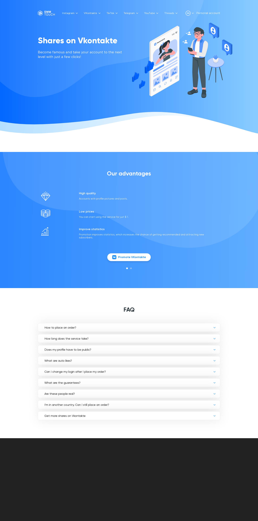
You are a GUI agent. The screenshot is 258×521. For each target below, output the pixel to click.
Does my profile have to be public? (67, 350)
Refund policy (139, 468)
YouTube (149, 13)
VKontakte (90, 13)
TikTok (110, 13)
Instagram (68, 13)
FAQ (105, 457)
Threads (169, 13)
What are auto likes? (58, 361)
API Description (112, 464)
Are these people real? (59, 394)
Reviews (108, 461)
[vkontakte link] (195, 465)
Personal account (208, 13)
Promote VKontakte (129, 258)
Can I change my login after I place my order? (75, 372)
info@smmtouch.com (206, 458)
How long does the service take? (66, 339)
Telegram (129, 13)
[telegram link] (201, 465)
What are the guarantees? (62, 383)
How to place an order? (60, 328)
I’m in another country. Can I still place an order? (76, 405)
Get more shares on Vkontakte (65, 416)
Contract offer (140, 461)
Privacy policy (139, 464)
